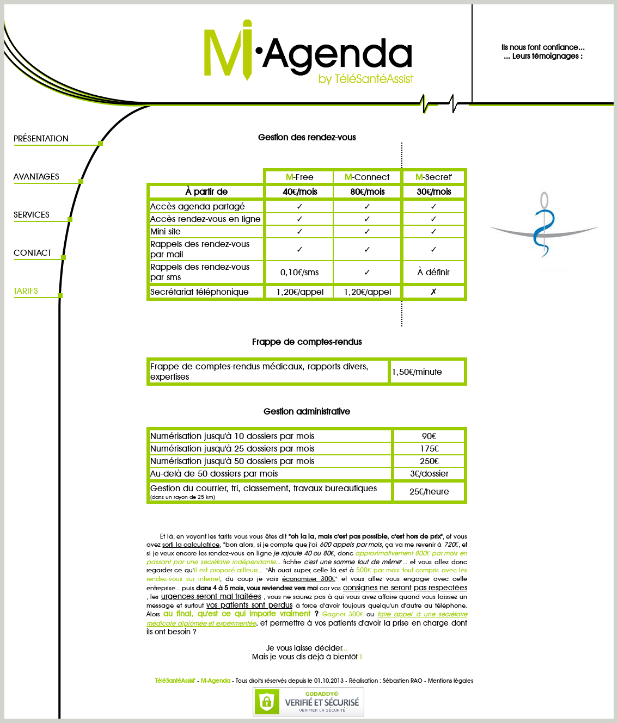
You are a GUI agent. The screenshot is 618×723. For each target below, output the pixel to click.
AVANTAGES (36, 176)
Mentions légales (450, 680)
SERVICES (32, 214)
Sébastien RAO (403, 680)
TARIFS (26, 291)
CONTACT (32, 253)
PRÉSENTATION (41, 138)
